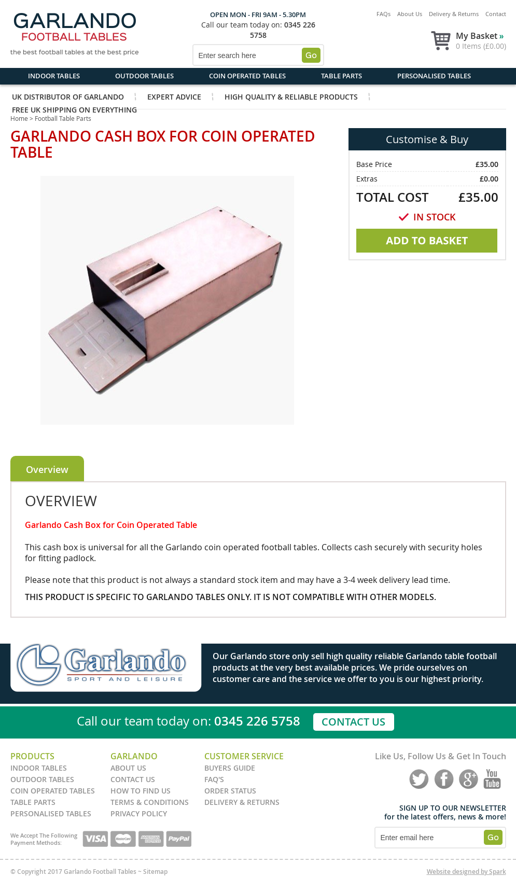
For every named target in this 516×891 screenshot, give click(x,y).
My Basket (480, 35)
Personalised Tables (434, 75)
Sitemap (155, 871)
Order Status (230, 791)
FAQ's (214, 779)
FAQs (383, 14)
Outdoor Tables (144, 75)
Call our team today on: (241, 25)
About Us (409, 14)
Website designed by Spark (466, 871)
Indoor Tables (54, 75)
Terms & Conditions (149, 802)
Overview (47, 469)
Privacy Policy (138, 813)
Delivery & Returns (454, 14)
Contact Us (353, 722)
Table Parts (341, 75)
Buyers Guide (229, 768)
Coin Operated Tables (247, 75)
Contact (495, 14)
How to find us (140, 791)
